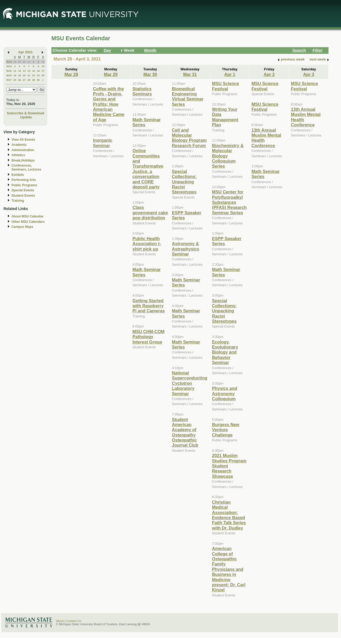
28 (14, 61)
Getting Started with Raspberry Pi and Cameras (148, 305)
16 (38, 70)
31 (28, 61)
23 (38, 75)
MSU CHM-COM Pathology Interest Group (148, 336)
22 (33, 75)
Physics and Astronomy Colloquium (224, 393)
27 (24, 79)
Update (26, 117)
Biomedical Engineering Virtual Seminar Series (187, 96)
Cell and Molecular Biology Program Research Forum (189, 138)
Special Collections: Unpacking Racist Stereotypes (184, 182)
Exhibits (17, 175)
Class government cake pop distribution (150, 212)
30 (24, 61)
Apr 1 (229, 74)
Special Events (22, 190)
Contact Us (73, 621)
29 (19, 61)
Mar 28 (71, 74)
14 (28, 70)
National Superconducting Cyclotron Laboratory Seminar (189, 383)
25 (14, 79)
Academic (19, 145)
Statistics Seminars (142, 91)
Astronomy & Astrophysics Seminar (185, 248)
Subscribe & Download (25, 113)
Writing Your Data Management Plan (225, 117)
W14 (9, 66)
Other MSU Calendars (28, 222)
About (60, 621)
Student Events (23, 195)
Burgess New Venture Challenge (225, 429)
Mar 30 (150, 74)
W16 (9, 75)
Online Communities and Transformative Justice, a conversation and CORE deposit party (147, 168)
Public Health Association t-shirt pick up (146, 243)
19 (19, 75)
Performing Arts (23, 180)
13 (24, 70)
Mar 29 (110, 74)
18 (14, 75)
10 (43, 66)
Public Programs (24, 185)
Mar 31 (190, 74)
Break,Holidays (23, 160)
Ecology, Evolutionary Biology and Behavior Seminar (225, 352)
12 (19, 70)
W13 (9, 61)
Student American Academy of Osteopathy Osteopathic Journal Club (185, 432)
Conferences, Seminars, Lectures (26, 167)
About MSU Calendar (27, 216)
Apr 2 (269, 74)
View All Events (23, 140)
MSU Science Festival (225, 86)
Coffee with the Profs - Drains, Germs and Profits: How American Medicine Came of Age (108, 104)
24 (43, 75)
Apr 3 (308, 74)
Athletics (18, 155)
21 (28, 75)
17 (43, 70)
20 (24, 75)
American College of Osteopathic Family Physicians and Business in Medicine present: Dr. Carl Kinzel (229, 569)
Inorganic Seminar (102, 143)
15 (33, 70)
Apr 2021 (25, 52)
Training (17, 201)
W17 (9, 79)
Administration (22, 150)
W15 (9, 70)
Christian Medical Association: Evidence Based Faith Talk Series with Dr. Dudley (229, 515)
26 (19, 79)
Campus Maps (22, 227)
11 (14, 70)
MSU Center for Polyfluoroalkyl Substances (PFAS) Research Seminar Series (229, 202)
